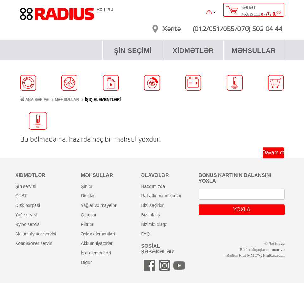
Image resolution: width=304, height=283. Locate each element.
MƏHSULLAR (253, 51)
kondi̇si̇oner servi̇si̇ (34, 243)
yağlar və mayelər (98, 205)
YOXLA (241, 209)
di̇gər (86, 262)
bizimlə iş (150, 214)
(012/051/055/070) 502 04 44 (237, 29)
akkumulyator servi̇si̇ (35, 233)
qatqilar (88, 214)
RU (110, 10)
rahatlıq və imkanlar (161, 195)
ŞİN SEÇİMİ (133, 51)
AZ (99, 10)
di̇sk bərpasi (27, 205)
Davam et (273, 152)
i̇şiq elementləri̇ (96, 252)
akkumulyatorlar (96, 243)
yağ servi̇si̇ (26, 214)
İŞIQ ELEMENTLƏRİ (103, 99)
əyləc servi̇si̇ (28, 224)
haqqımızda (153, 186)
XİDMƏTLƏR (193, 51)
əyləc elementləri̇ (98, 233)
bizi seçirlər (152, 205)
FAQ (145, 233)
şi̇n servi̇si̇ (25, 186)
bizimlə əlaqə (154, 224)
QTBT (21, 195)
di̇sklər (88, 195)
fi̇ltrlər (87, 224)
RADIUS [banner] (57, 17)
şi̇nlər (86, 186)
